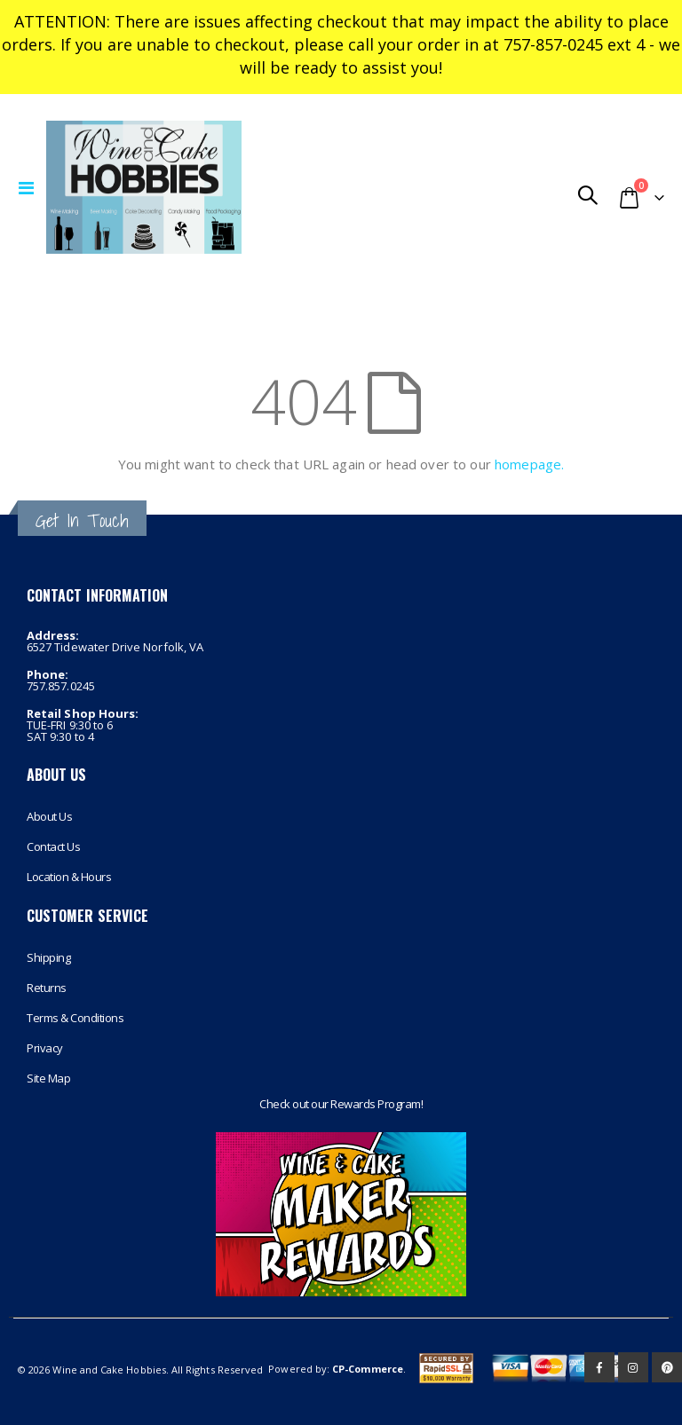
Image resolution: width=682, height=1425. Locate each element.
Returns (47, 988)
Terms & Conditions (75, 1018)
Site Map (48, 1078)
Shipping (48, 957)
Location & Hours (69, 877)
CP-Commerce (367, 1368)
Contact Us (53, 846)
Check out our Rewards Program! (341, 1104)
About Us (49, 816)
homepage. (529, 464)
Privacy (45, 1048)
